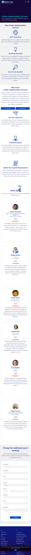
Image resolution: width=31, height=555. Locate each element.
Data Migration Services (20, 541)
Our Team (2, 551)
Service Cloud (3, 537)
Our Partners (3, 553)
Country (5, 482)
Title (4, 501)
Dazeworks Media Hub (20, 553)
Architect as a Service (20, 537)
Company (5, 494)
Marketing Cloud (4, 534)
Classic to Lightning (4, 541)
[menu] (28, 1)
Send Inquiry (22, 108)
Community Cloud (4, 545)
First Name (5, 464)
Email (4, 476)
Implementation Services (20, 534)
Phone (4, 488)
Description (5, 507)
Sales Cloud (3, 539)
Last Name (5, 470)
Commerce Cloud (4, 543)
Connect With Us (19, 552)
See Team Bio (8, 108)
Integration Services (19, 539)
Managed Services (19, 543)
